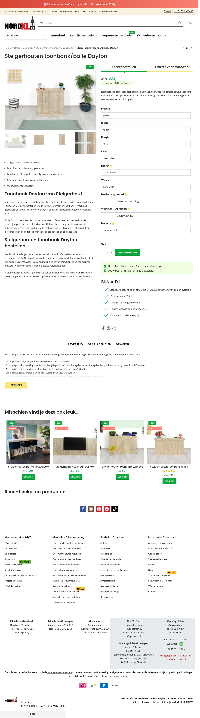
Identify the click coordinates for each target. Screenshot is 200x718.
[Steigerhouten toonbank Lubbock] (122, 442)
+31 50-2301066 (185, 11)
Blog (150, 570)
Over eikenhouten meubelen (66, 564)
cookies (91, 676)
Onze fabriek (11, 553)
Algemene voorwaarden (160, 543)
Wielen (105, 179)
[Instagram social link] (91, 509)
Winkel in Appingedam (162, 575)
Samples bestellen (61, 586)
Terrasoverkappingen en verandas (21, 575)
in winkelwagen (128, 252)
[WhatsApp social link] (114, 328)
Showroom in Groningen (160, 580)
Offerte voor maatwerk (172, 67)
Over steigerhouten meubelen (67, 559)
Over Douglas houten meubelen (67, 543)
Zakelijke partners (13, 586)
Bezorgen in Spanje (109, 591)
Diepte (104, 122)
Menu (33, 714)
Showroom (10, 559)
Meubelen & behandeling (68, 537)
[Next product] (191, 48)
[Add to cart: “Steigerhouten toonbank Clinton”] (75, 477)
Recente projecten (18, 564)
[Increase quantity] (112, 252)
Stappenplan (106, 553)
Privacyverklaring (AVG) (160, 548)
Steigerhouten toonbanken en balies (54, 47)
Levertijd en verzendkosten (113, 570)
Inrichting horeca (13, 570)
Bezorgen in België (109, 586)
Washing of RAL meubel (115, 208)
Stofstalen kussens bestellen (66, 597)
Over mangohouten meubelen (67, 553)
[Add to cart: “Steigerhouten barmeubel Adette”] (28, 477)
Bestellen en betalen (110, 564)
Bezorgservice (107, 575)
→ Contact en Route (133, 624)
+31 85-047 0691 (175, 648)
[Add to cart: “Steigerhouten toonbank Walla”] (169, 481)
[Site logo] (20, 22)
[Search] (110, 23)
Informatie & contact (162, 537)
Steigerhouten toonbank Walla (169, 466)
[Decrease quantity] (103, 252)
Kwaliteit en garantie (110, 559)
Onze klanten (11, 548)
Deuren (106, 165)
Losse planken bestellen (63, 602)
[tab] (75, 343)
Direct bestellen (124, 67)
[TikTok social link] (114, 509)
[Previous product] (183, 48)
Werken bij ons (155, 586)
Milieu (151, 564)
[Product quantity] (107, 252)
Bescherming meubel (114, 194)
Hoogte (105, 137)
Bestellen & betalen (112, 537)
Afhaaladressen (108, 580)
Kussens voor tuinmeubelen (66, 580)
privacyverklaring (118, 676)
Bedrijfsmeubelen (23, 47)
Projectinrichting (13, 580)
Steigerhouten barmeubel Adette (28, 466)
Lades (104, 151)
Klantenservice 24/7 (18, 537)
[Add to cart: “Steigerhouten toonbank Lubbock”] (122, 477)
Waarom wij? (11, 543)
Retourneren (106, 597)
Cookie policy (155, 553)
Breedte (105, 108)
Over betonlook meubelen (65, 570)
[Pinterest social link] (108, 328)
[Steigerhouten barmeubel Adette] (28, 442)
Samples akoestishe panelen (68, 591)
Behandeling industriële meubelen (69, 575)
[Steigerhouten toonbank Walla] (169, 442)
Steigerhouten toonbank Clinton (75, 466)
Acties (103, 543)
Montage (107, 223)
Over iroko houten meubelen (66, 548)
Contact (167, 11)
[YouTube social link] (99, 509)
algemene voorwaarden (59, 672)
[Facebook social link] (103, 328)
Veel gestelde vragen (158, 559)
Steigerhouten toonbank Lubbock (122, 466)
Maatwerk (105, 548)
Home (8, 47)
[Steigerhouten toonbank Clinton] (75, 442)
